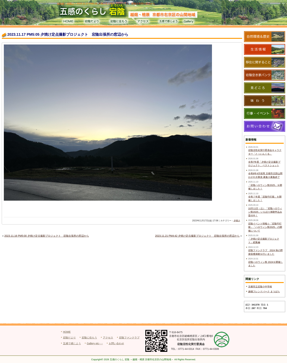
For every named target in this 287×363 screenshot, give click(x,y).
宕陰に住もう (118, 21)
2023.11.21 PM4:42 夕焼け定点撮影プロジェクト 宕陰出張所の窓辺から (197, 235)
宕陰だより (93, 21)
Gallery (193, 21)
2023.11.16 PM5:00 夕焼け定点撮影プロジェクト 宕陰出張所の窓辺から (46, 235)
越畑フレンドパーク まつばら (264, 291)
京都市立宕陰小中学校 (260, 286)
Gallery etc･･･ (95, 343)
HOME (68, 21)
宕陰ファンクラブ (129, 337)
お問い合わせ (116, 343)
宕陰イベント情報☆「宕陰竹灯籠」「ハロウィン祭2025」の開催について (265, 227)
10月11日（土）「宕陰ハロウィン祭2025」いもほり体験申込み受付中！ (265, 212)
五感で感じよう (168, 21)
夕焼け (237, 220)
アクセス (143, 21)
